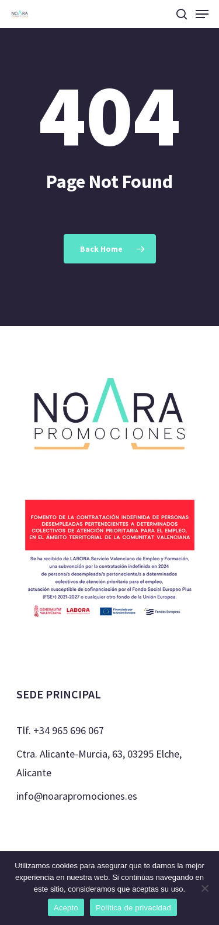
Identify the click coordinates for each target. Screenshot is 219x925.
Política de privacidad (133, 907)
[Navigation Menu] (202, 14)
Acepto (66, 907)
